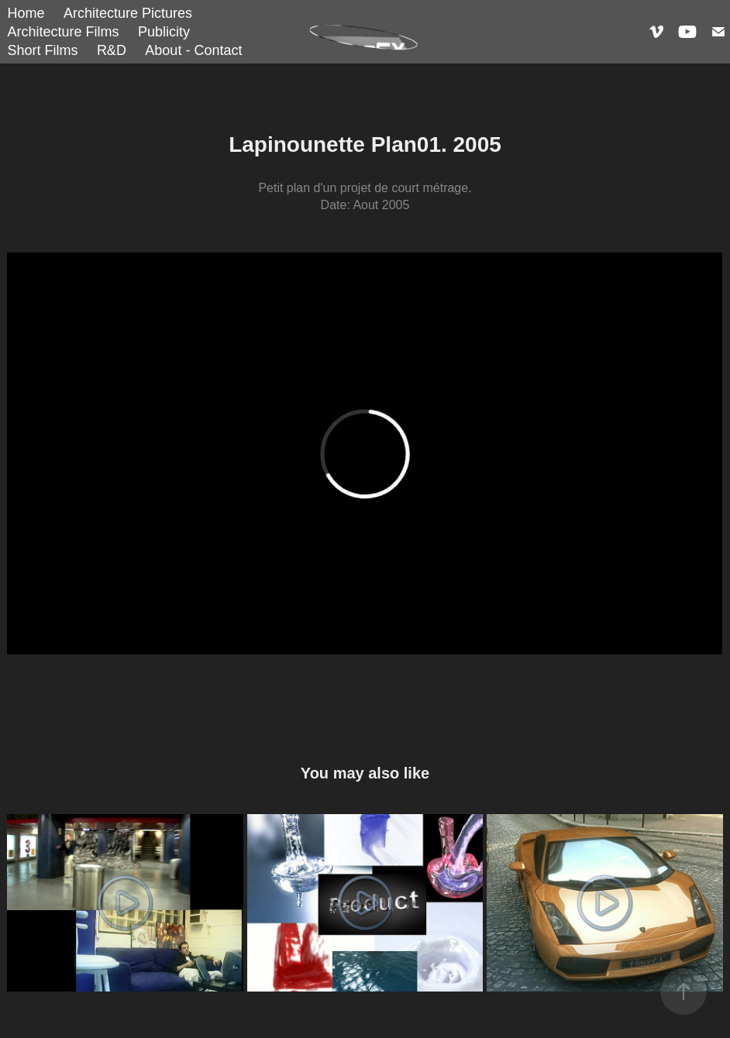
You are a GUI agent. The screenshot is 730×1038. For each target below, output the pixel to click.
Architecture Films (63, 32)
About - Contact (193, 50)
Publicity (164, 32)
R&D (111, 50)
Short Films (42, 50)
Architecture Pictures (128, 13)
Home (25, 13)
